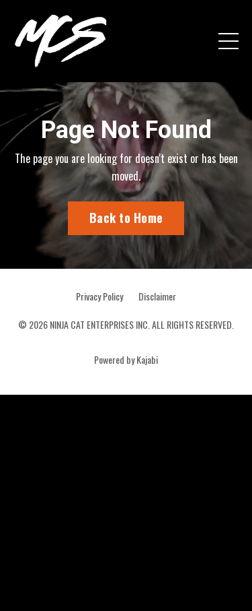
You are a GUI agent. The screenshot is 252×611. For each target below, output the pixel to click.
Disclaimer (157, 296)
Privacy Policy (99, 296)
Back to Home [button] (126, 217)
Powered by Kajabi (126, 359)
